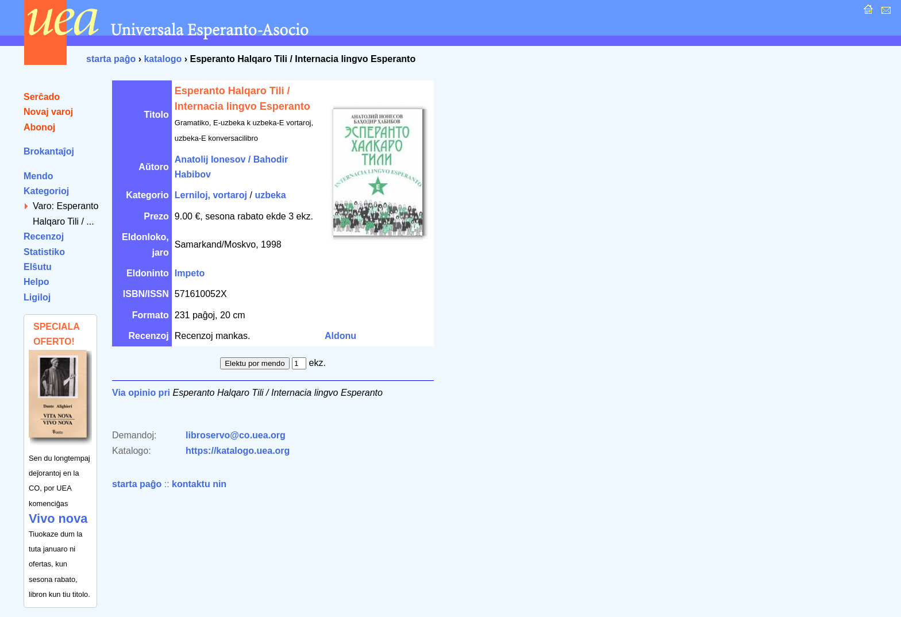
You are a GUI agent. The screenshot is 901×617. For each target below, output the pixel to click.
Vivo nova (58, 518)
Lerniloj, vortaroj (211, 195)
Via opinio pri (141, 393)
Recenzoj (44, 236)
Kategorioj (46, 191)
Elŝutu (38, 267)
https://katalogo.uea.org (238, 451)
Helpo (36, 282)
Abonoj (39, 127)
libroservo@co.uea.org (236, 435)
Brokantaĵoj (49, 151)
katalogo (163, 59)
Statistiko (44, 252)
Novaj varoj (48, 112)
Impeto (190, 273)
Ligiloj (37, 297)
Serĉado (42, 97)
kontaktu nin (199, 484)
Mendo (38, 176)
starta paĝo (111, 59)
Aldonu (340, 336)
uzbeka (270, 195)
